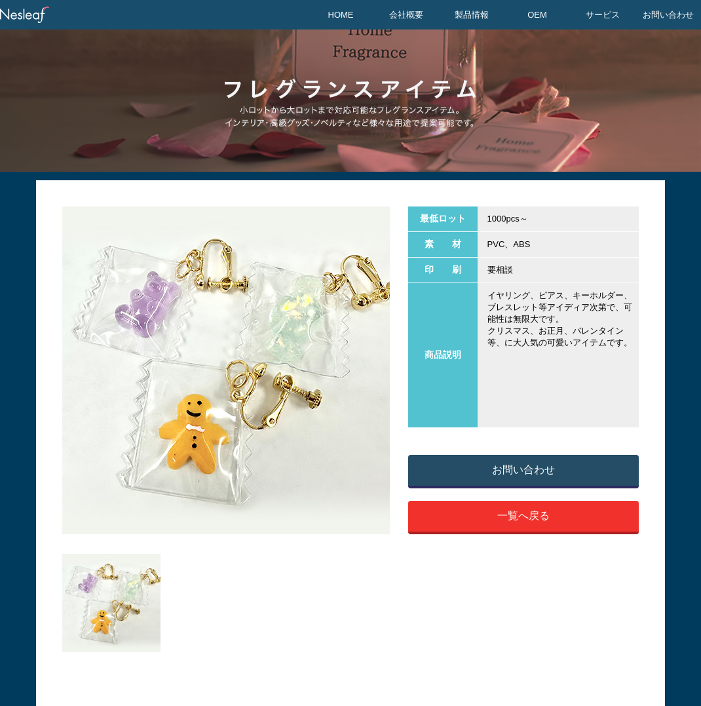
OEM (537, 15)
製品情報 (472, 15)
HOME (341, 15)
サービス (603, 15)
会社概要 (406, 15)
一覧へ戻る (523, 515)
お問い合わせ (668, 15)
